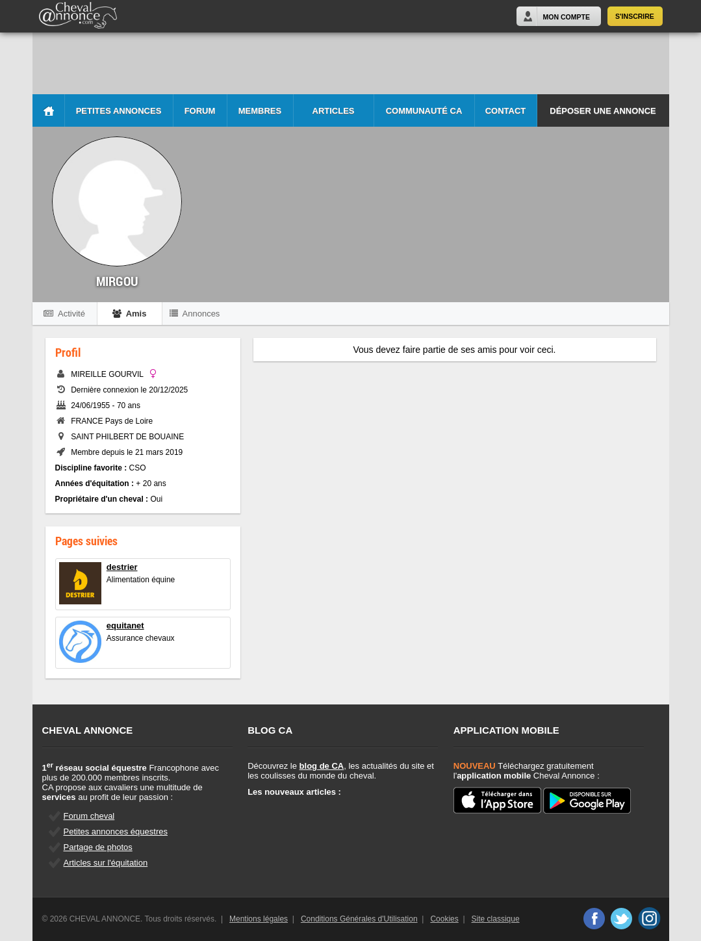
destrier (122, 567)
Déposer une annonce (603, 111)
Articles (333, 111)
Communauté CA (424, 111)
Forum (200, 111)
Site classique (496, 918)
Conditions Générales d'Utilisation (359, 918)
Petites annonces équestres (116, 831)
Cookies (444, 918)
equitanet (125, 625)
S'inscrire (634, 16)
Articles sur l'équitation (106, 863)
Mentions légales (258, 918)
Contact (505, 111)
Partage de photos (98, 847)
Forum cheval (89, 816)
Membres (259, 111)
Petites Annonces (119, 111)
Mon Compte (566, 17)
